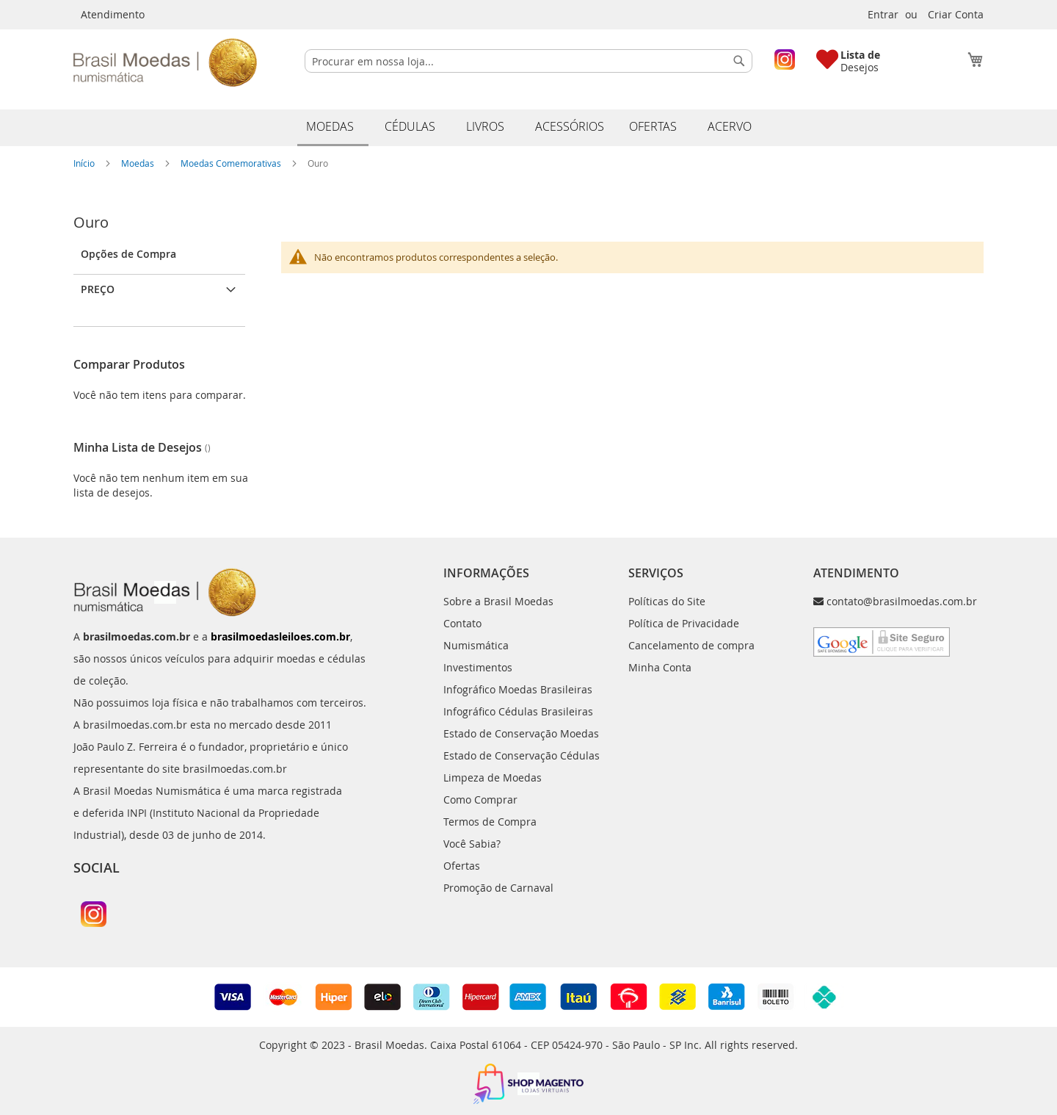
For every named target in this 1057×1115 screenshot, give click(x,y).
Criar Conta (956, 14)
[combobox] (528, 61)
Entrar (883, 14)
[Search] (739, 61)
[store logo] (165, 62)
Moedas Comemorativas (232, 163)
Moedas (138, 163)
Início (85, 163)
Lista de (860, 55)
